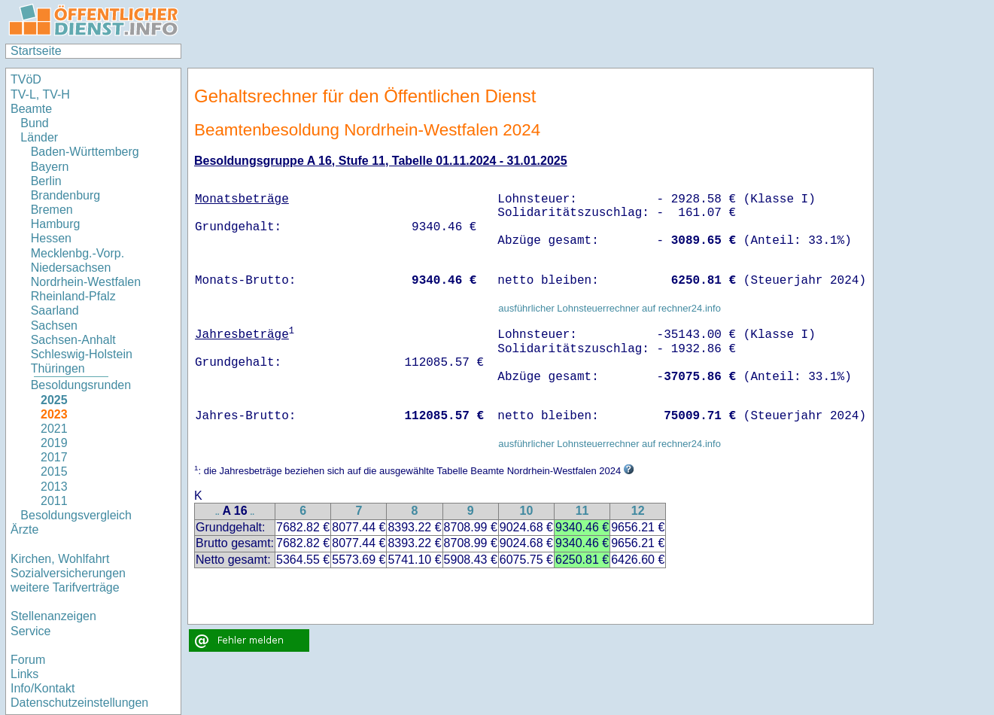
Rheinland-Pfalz (73, 296)
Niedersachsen (71, 267)
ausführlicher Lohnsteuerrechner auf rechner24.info (609, 308)
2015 (54, 471)
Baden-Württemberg (85, 151)
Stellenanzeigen (53, 616)
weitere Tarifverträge (65, 587)
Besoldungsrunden (81, 385)
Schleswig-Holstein (81, 354)
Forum (28, 659)
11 (582, 510)
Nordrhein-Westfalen (86, 281)
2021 (54, 428)
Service (30, 631)
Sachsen (54, 325)
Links (24, 674)
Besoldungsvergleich (76, 515)
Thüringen (58, 368)
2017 (54, 457)
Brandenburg (66, 195)
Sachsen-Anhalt (73, 339)
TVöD (26, 79)
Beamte (31, 108)
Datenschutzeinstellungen (79, 702)
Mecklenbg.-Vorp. (78, 253)
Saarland (55, 310)
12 (638, 510)
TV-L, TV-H (40, 94)
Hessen (51, 238)
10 (526, 510)
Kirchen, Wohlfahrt (60, 558)
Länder (39, 137)
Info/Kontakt (42, 688)
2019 (54, 443)
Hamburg (56, 224)
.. (217, 512)
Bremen (52, 209)
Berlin (46, 181)
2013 (54, 486)
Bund (34, 123)
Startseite (36, 50)
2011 (54, 500)
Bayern (50, 166)
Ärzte (24, 529)
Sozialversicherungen (68, 573)
